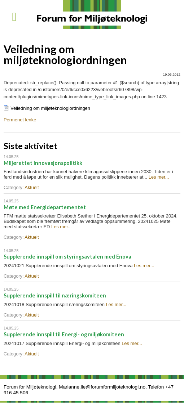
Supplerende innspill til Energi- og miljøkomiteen (64, 334)
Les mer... (159, 177)
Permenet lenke (20, 119)
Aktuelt (32, 187)
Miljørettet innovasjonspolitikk (43, 163)
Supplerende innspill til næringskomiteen (55, 295)
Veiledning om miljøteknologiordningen (50, 108)
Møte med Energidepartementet (45, 207)
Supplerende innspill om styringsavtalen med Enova (67, 257)
